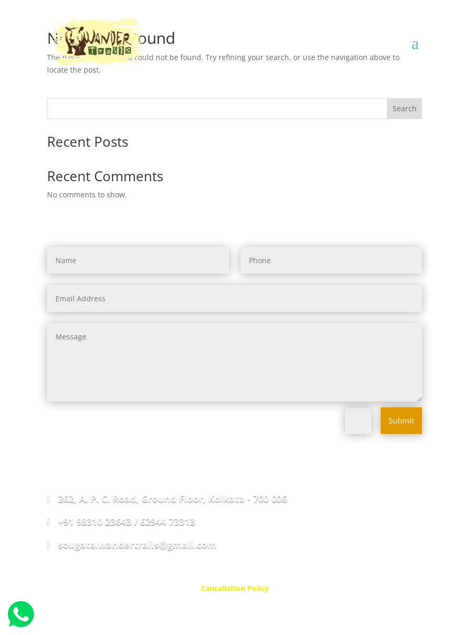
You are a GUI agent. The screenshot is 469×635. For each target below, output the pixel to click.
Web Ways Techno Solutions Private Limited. (285, 613)
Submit (401, 420)
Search (405, 108)
